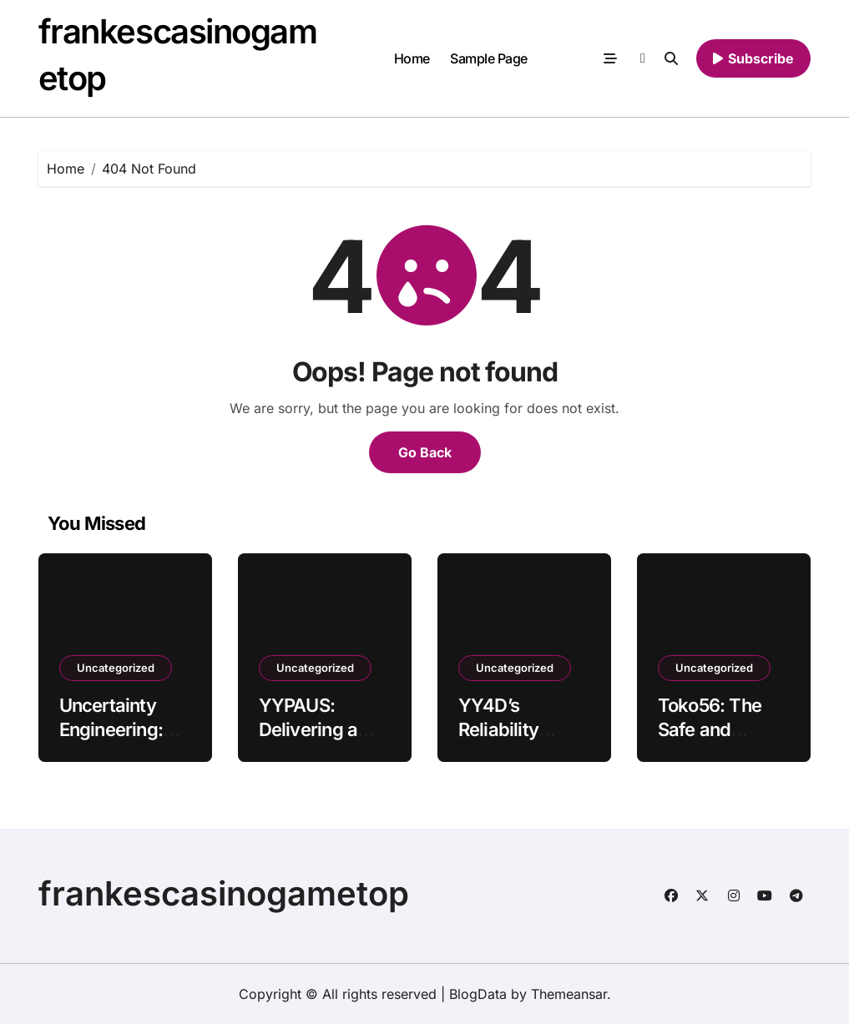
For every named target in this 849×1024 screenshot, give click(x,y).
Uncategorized (115, 667)
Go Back (425, 452)
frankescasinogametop (223, 893)
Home (412, 58)
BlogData (478, 994)
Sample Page (489, 58)
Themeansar (569, 994)
